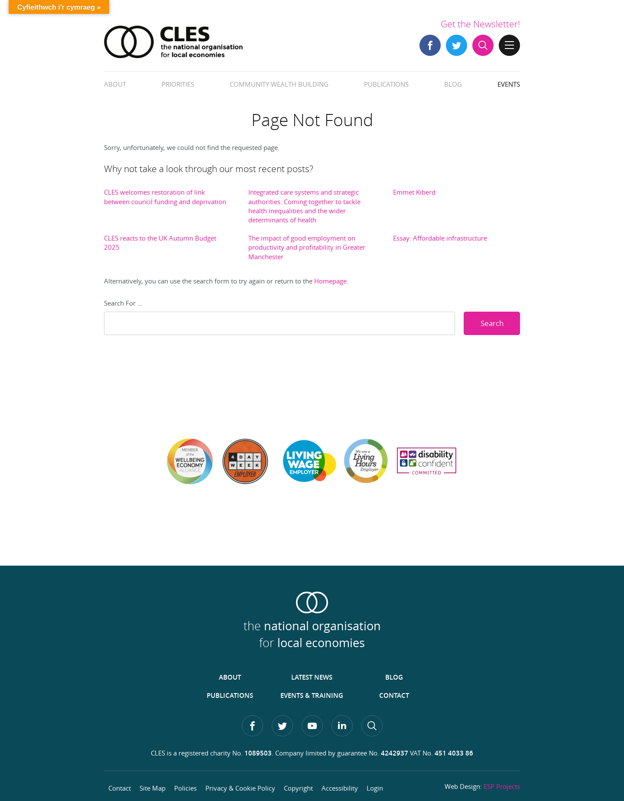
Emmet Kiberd (414, 192)
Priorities (178, 84)
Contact (394, 695)
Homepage (330, 281)
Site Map (153, 788)
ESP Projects (502, 786)
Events (508, 84)
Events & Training (311, 695)
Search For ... (123, 303)
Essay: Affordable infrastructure (440, 238)
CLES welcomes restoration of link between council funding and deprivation (165, 196)
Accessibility (340, 788)
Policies (185, 788)
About (115, 84)
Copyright (298, 788)
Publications (386, 84)
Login (375, 788)
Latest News (311, 677)
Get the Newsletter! (480, 24)
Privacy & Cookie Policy (240, 788)
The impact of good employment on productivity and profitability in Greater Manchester (306, 247)
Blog (453, 84)
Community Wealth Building (279, 84)
